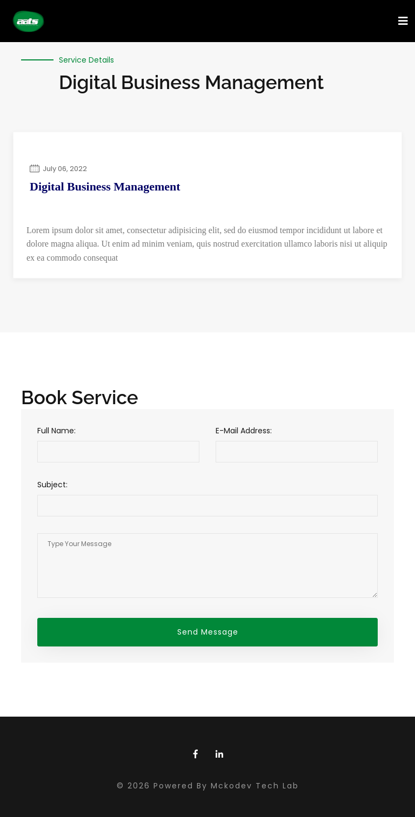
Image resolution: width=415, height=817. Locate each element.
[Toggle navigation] (403, 21)
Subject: (52, 484)
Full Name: (56, 430)
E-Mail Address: (244, 430)
